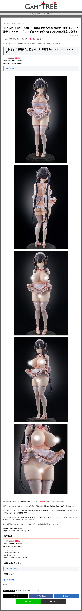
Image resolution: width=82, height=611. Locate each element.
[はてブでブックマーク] (66, 596)
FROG (27, 591)
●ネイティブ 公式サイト (10, 580)
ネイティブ (20, 591)
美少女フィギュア (9, 591)
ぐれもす (35, 591)
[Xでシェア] (15, 596)
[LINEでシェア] (28, 601)
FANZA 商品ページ (11, 68)
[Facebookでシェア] (41, 596)
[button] (53, 601)
